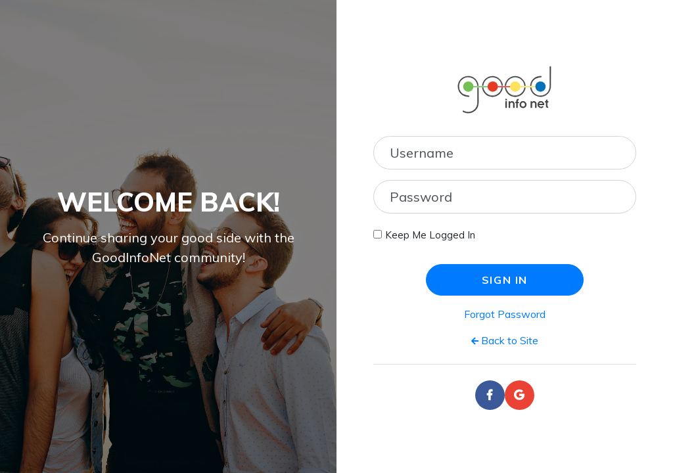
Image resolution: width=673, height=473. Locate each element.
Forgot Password (504, 314)
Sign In (505, 279)
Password (421, 197)
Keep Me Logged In (430, 235)
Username (421, 153)
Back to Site (504, 340)
